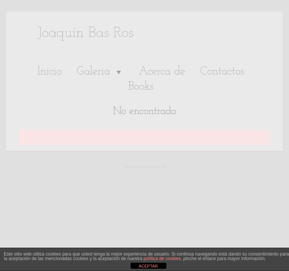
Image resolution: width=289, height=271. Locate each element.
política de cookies (162, 258)
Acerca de (162, 72)
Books (141, 87)
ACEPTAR (148, 266)
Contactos (222, 72)
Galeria (100, 71)
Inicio (49, 72)
